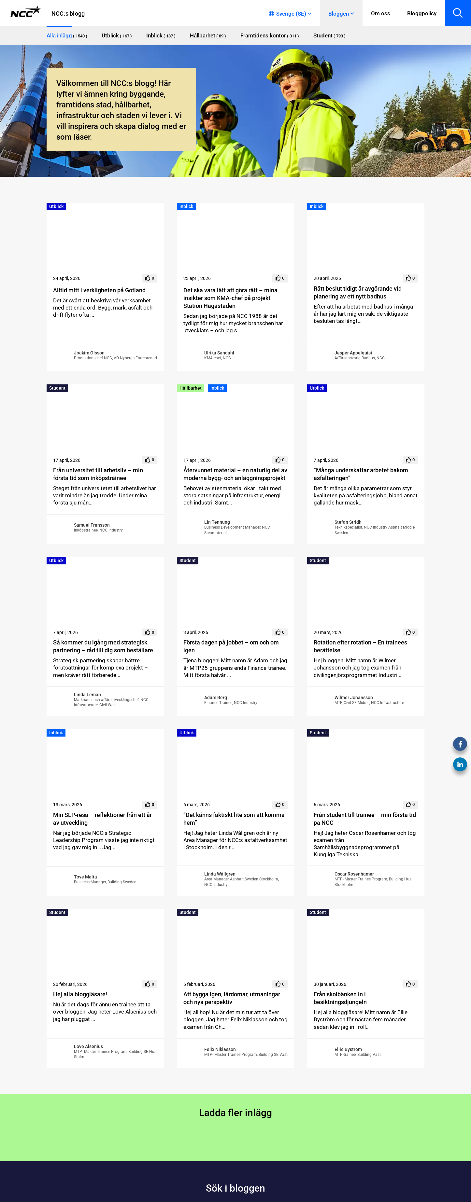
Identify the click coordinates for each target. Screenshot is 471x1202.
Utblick (56, 206)
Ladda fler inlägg (235, 1112)
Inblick (186, 206)
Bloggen (338, 13)
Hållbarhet (190, 388)
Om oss (380, 13)
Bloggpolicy (421, 13)
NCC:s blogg (68, 13)
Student (57, 388)
